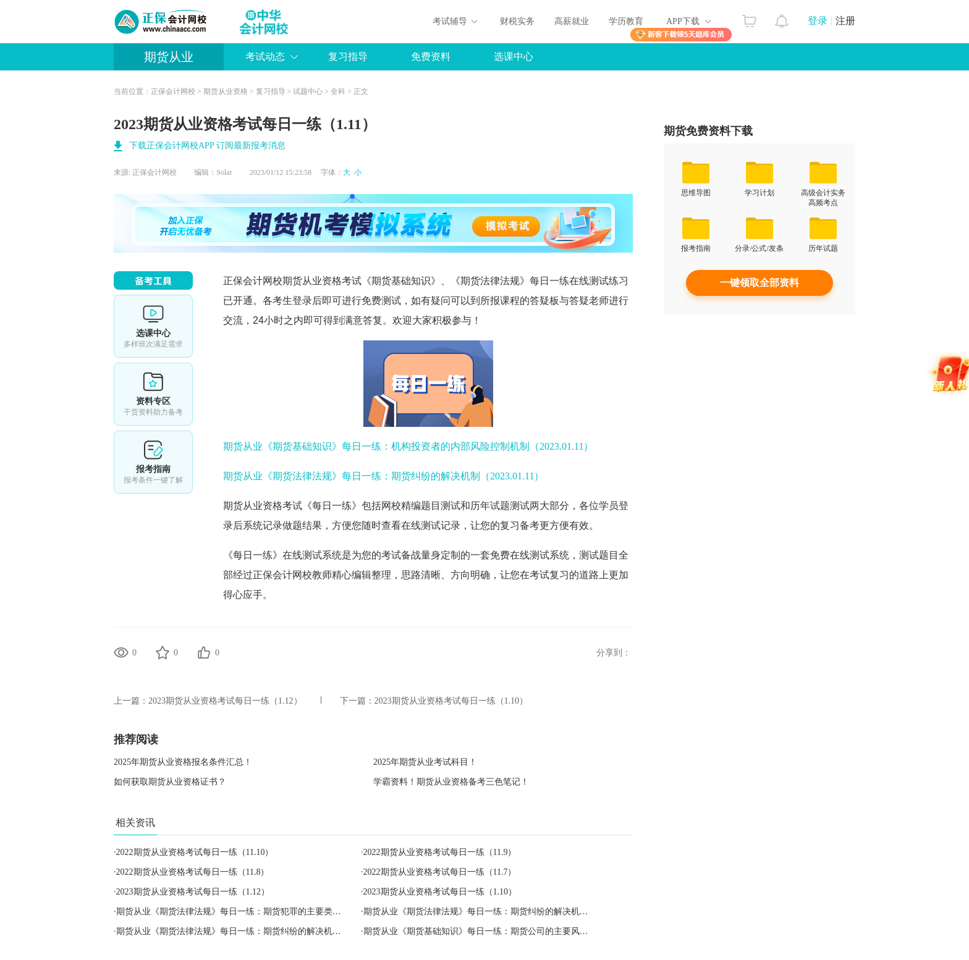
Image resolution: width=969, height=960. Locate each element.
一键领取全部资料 (759, 282)
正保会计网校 (173, 91)
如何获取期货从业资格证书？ (170, 781)
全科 (338, 91)
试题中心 (308, 91)
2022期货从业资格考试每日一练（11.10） (195, 852)
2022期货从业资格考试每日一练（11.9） (440, 852)
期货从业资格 (225, 91)
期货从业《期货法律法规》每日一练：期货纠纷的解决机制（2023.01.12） (256, 931)
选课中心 (513, 56)
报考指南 (153, 462)
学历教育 (626, 21)
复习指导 (348, 56)
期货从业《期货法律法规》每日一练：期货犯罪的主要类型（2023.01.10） (256, 911)
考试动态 (265, 56)
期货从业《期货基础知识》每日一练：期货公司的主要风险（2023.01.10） (504, 931)
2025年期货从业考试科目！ (425, 762)
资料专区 (153, 394)
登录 (817, 20)
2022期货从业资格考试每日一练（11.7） (440, 872)
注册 (845, 20)
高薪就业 (571, 21)
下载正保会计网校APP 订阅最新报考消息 (207, 145)
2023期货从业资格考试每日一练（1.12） (225, 700)
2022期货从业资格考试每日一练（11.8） (192, 872)
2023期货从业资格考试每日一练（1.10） (451, 700)
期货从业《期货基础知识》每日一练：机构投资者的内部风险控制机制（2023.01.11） (408, 446)
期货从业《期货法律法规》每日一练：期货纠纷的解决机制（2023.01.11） (383, 476)
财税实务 (517, 21)
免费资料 (431, 56)
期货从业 (168, 57)
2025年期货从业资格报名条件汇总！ (183, 762)
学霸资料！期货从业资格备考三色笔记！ (451, 781)
